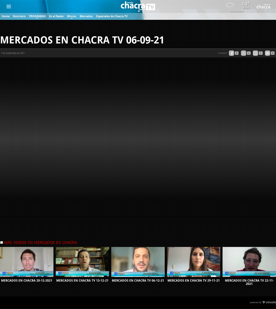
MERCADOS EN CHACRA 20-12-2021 (26, 280)
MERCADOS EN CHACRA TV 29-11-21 (193, 280)
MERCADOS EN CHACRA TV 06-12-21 (138, 280)
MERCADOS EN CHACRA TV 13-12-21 (82, 280)
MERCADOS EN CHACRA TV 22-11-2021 (249, 282)
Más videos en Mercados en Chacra (40, 243)
